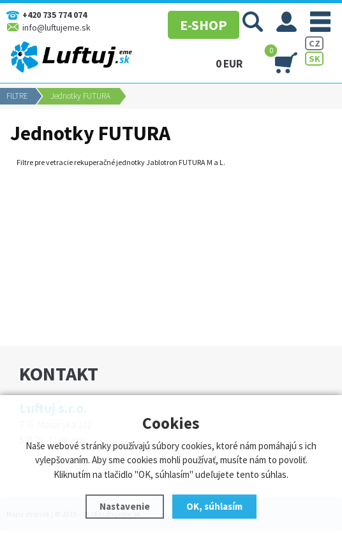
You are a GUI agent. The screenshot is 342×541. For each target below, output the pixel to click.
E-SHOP (197, 22)
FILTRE (17, 95)
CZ (314, 43)
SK (314, 58)
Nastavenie (125, 506)
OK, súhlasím (214, 506)
